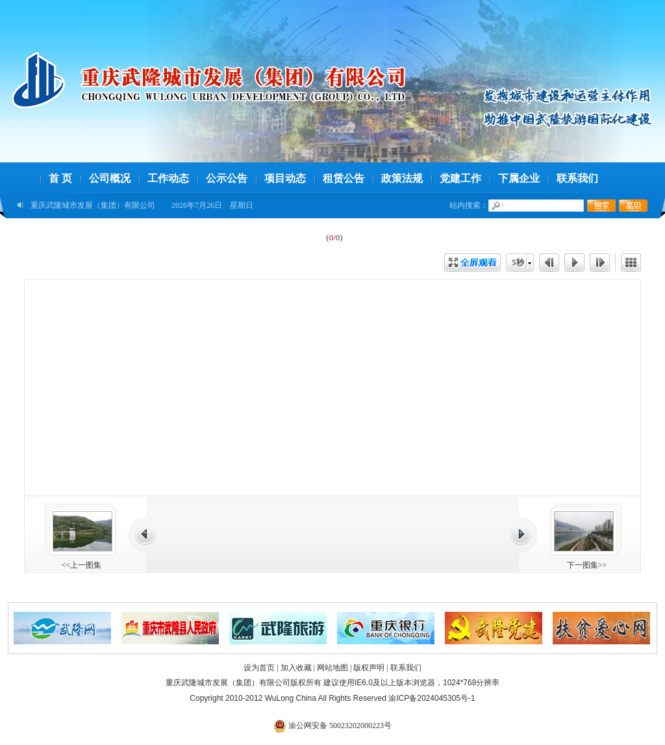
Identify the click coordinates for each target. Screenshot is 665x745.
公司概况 (110, 178)
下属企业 (519, 178)
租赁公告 (343, 178)
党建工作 (460, 178)
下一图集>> (587, 565)
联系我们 (577, 178)
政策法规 (402, 178)
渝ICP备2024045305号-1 (431, 698)
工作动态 (168, 178)
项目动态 (285, 178)
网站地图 (332, 667)
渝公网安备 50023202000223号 (332, 726)
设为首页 (259, 667)
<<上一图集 (82, 565)
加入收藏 (296, 667)
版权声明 (368, 667)
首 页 (60, 178)
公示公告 (226, 178)
